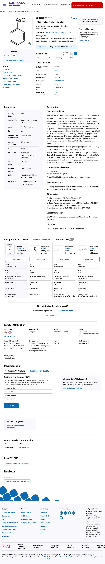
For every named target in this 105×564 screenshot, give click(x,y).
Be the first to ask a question (17, 464)
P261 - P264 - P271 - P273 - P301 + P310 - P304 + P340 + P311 (89, 333)
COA (7, 55)
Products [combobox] (35, 4)
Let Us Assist (84, 40)
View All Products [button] (52, 315)
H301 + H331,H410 (61, 331)
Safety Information (10, 78)
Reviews (6, 87)
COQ (14, 55)
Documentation (9, 81)
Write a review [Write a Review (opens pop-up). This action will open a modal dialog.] (54, 32)
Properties (7, 69)
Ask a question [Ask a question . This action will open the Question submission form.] (66, 32)
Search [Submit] (11, 406)
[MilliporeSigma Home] (17, 4)
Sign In (41, 47)
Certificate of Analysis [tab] (15, 371)
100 (55, 92)
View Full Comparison (41, 239)
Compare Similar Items (12, 75)
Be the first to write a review (18, 481)
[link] (10, 512)
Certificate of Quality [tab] (39, 371)
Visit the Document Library (72, 388)
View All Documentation (14, 60)
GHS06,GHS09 (9, 336)
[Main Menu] (4, 4)
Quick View (16, 259)
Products (2, 11)
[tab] (4, 11)
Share (73, 18)
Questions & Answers (11, 84)
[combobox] (57, 4)
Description (7, 72)
